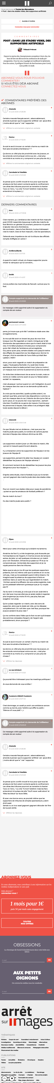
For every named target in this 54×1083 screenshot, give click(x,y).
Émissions (21, 1060)
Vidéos (3, 1062)
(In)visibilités (20, 1045)
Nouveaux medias (7, 1045)
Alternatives (43, 1042)
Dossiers (41, 1060)
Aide (37, 1080)
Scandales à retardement (29, 1039)
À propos (21, 1075)
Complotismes (31, 1045)
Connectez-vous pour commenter (27, 27)
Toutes (3, 1060)
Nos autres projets (41, 1075)
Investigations (6, 1042)
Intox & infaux (45, 1039)
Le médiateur (29, 1072)
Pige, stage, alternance (26, 1080)
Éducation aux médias (8, 1075)
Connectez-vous (13, 86)
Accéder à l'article (27, 21)
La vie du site (18, 1072)
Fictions (3, 1039)
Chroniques (31, 1060)
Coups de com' (14, 1039)
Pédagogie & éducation (41, 1047)
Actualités (11, 1060)
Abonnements (6, 1072)
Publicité (42, 1045)
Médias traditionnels (8, 1047)
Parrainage (40, 1072)
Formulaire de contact (25, 1077)
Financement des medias (9, 1050)
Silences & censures (24, 1047)
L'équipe (30, 1075)
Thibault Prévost (29, 49)
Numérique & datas (19, 1042)
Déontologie (33, 1042)
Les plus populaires (14, 1062)
